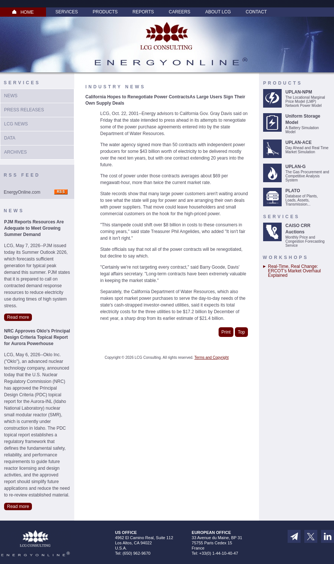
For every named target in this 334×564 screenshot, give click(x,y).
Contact (256, 11)
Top (241, 332)
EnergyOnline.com (22, 192)
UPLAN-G (295, 166)
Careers (179, 11)
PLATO (292, 190)
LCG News (16, 124)
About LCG (218, 11)
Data (9, 138)
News (10, 95)
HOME (23, 12)
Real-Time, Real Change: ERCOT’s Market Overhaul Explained (294, 271)
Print (226, 332)
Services (66, 11)
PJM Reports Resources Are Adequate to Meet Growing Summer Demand (34, 228)
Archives (15, 152)
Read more (18, 317)
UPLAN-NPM (298, 92)
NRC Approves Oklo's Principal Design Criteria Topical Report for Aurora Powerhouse (37, 337)
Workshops (285, 257)
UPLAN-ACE (298, 142)
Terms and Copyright (211, 357)
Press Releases (24, 109)
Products (105, 11)
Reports (143, 11)
